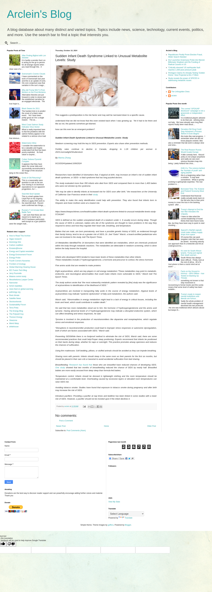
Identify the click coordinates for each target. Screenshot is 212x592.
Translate (125, 518)
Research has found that (80, 365)
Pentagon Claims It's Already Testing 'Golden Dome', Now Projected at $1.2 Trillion (186, 74)
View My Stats (114, 502)
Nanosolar (13, 283)
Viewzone (13, 320)
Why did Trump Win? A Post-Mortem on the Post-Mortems (34, 91)
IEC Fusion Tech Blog (18, 270)
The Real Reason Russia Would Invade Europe (191, 151)
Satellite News (15, 298)
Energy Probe (14, 258)
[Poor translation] (11, 544)
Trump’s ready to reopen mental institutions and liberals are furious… (191, 296)
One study (60, 367)
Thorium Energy (15, 317)
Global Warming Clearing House (22, 267)
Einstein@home (15, 248)
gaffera (111, 525)
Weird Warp (14, 323)
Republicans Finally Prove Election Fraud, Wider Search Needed (185, 56)
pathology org (14, 292)
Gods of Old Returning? (31, 178)
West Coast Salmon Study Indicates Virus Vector (32, 126)
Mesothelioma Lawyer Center (21, 280)
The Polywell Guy (16, 314)
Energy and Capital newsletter (21, 251)
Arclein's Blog (39, 14)
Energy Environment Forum (20, 255)
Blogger (128, 525)
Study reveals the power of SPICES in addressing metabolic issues (183, 79)
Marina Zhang (64, 158)
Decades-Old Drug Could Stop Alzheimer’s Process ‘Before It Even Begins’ (191, 131)
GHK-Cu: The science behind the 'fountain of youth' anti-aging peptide (193, 170)
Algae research (15, 239)
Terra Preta (13, 308)
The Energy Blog (16, 311)
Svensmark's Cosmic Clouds (33, 74)
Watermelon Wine (29, 143)
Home (106, 426)
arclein (174, 96)
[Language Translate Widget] (126, 513)
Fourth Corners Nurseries (19, 261)
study (95, 194)
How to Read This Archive (19, 236)
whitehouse (14, 327)
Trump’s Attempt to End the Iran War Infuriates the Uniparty (192, 211)
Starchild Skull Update (31, 194)
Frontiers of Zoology (17, 264)
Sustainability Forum (17, 305)
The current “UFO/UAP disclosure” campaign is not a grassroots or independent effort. (193, 112)
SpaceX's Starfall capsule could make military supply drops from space (191, 232)
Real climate (14, 295)
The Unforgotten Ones (180, 92)
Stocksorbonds (15, 302)
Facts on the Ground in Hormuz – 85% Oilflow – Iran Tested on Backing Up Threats (192, 274)
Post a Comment (66, 421)
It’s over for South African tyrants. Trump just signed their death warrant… (191, 253)
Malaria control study (17, 276)
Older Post (151, 426)
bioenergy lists (15, 242)
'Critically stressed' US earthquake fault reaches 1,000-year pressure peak (184, 68)
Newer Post (61, 426)
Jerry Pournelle (15, 273)
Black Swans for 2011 (31, 108)
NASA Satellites (15, 286)
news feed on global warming (21, 289)
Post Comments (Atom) (76, 430)
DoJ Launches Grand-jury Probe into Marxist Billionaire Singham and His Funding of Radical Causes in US (186, 62)
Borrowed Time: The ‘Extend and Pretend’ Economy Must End (192, 191)
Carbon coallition (16, 245)
